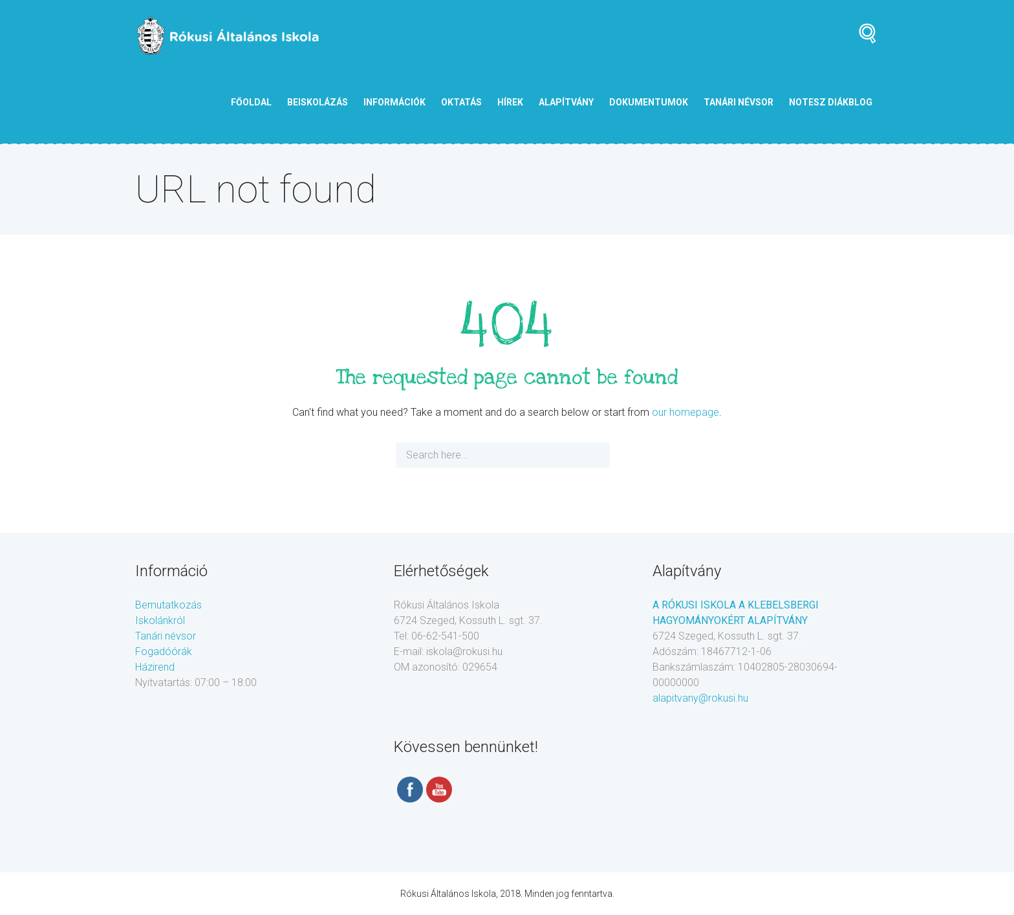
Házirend (155, 667)
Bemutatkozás (168, 605)
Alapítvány (566, 102)
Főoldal (251, 102)
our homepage (685, 412)
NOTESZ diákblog (830, 102)
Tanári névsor (165, 636)
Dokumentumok (648, 102)
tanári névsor (738, 102)
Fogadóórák (163, 651)
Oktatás (461, 102)
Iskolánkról (160, 620)
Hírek (510, 102)
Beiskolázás (317, 102)
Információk (394, 102)
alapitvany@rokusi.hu (700, 698)
